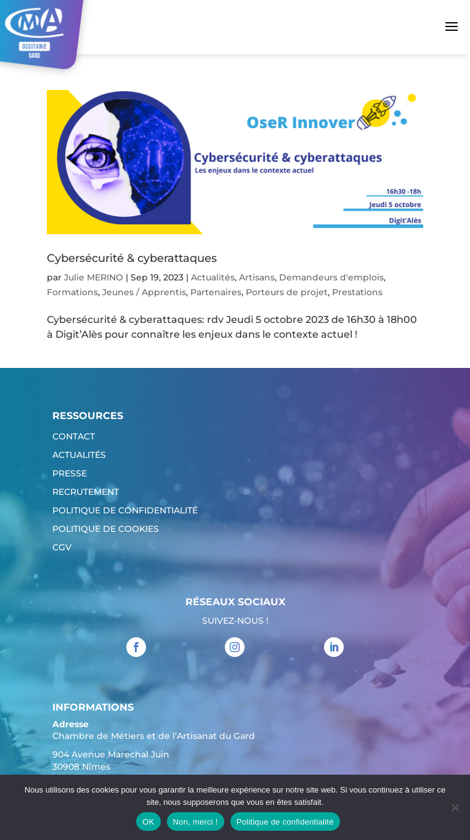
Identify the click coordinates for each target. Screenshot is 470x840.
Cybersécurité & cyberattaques (132, 258)
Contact (73, 437)
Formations (72, 292)
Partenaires (215, 292)
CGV (61, 548)
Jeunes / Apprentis (144, 292)
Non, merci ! (195, 821)
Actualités (213, 277)
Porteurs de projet (287, 292)
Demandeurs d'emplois (331, 277)
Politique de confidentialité (125, 511)
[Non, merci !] (454, 807)
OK (148, 821)
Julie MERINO (93, 277)
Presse (69, 474)
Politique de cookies (105, 529)
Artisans (257, 277)
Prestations (357, 292)
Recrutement (85, 492)
